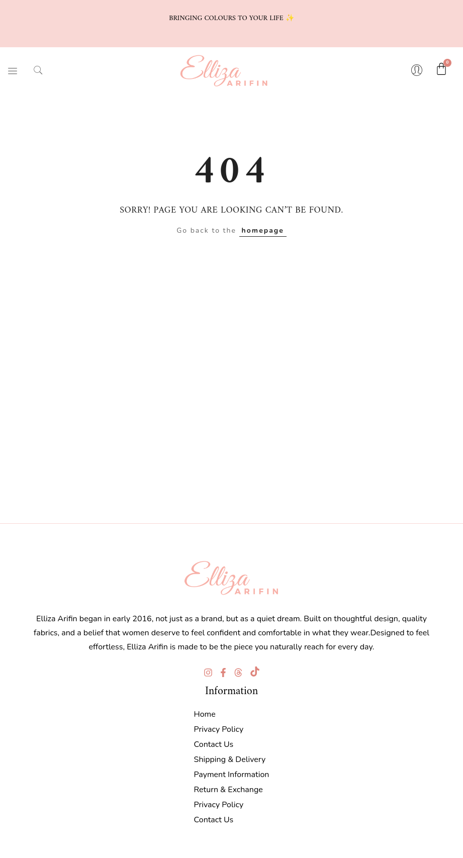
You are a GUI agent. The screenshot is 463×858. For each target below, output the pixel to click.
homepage (263, 230)
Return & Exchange (228, 790)
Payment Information (231, 775)
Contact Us (214, 744)
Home (205, 714)
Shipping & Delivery (230, 759)
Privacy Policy (219, 729)
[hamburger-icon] (12, 71)
